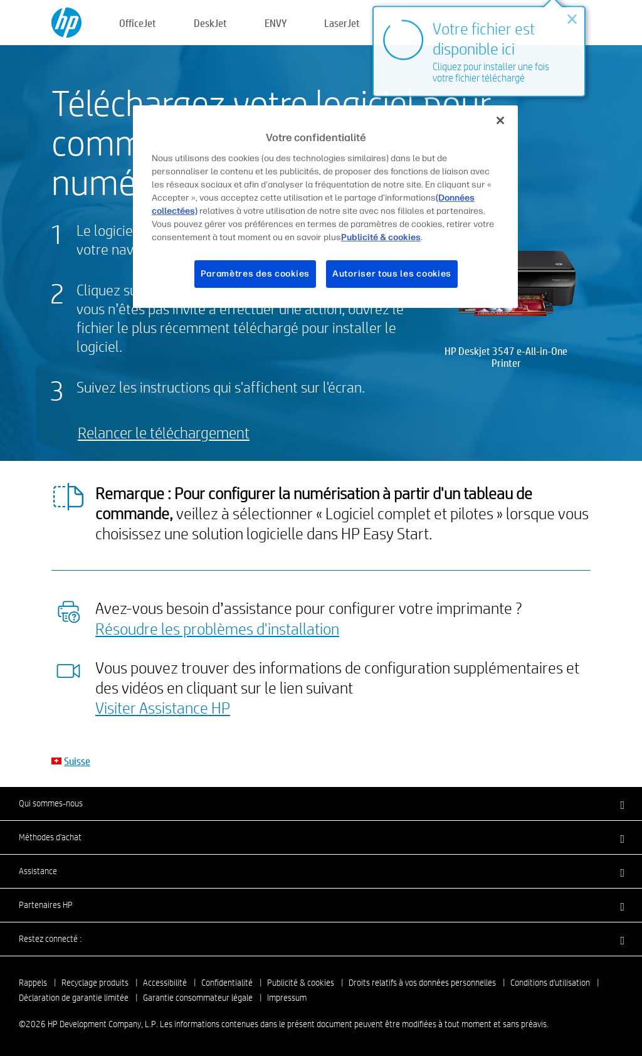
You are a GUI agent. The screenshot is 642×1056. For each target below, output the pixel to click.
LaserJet (342, 23)
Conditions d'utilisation (550, 982)
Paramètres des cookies (255, 273)
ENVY (276, 23)
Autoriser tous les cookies (391, 273)
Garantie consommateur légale (198, 997)
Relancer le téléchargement (164, 432)
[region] (325, 206)
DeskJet (210, 23)
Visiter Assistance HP (162, 707)
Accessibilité (165, 982)
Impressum (287, 997)
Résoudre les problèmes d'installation (217, 628)
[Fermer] (500, 120)
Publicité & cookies (300, 982)
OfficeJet (137, 23)
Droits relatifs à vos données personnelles (422, 982)
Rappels (33, 982)
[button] (321, 803)
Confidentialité (227, 982)
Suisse (77, 761)
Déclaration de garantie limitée (74, 997)
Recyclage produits (95, 982)
